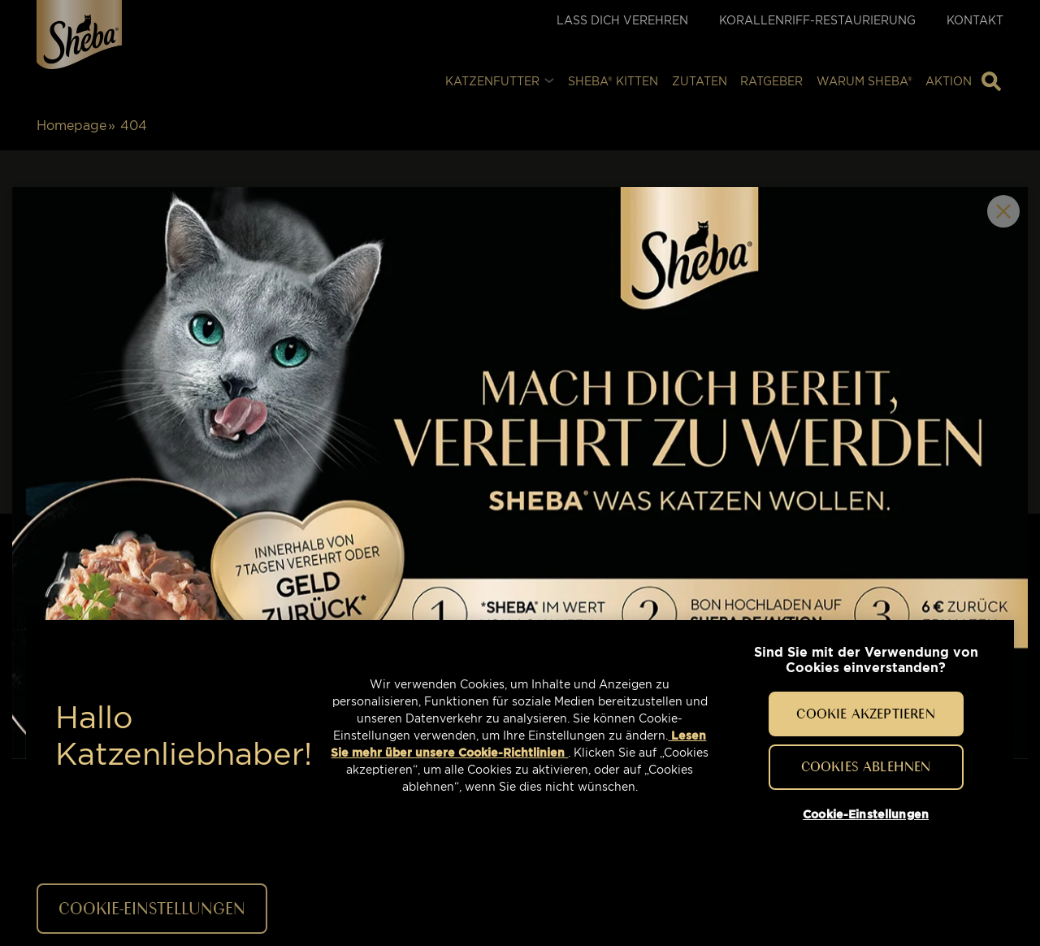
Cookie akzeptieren (865, 713)
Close (1003, 211)
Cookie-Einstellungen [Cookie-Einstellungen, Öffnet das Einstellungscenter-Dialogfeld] (866, 814)
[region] (520, 736)
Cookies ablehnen (866, 766)
